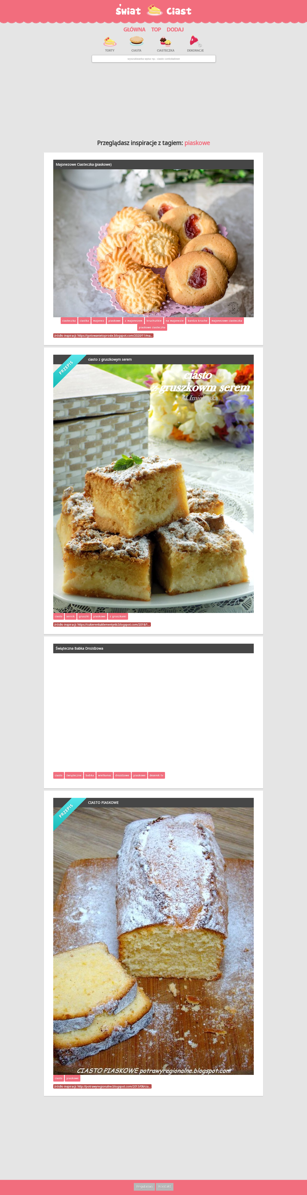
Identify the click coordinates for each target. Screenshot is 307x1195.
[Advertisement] (153, 99)
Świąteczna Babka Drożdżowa (79, 648)
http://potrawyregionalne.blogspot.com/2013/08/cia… (114, 1086)
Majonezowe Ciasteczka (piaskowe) (84, 164)
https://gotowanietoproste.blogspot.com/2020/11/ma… (115, 335)
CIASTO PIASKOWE (103, 802)
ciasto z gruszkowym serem (110, 359)
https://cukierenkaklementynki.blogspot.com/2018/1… (113, 624)
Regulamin (144, 1186)
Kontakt (164, 1186)
